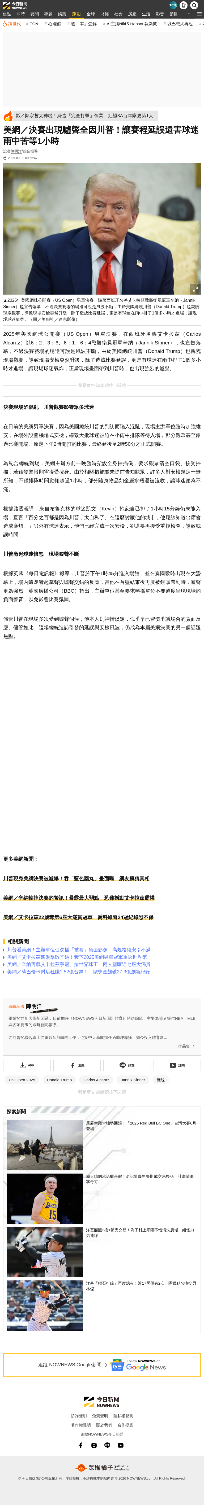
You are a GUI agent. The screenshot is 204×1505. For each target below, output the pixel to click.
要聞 (34, 14)
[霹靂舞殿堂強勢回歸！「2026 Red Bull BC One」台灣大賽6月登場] (102, 1145)
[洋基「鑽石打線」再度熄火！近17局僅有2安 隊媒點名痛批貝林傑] (102, 1305)
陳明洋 (16, 151)
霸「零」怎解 (84, 23)
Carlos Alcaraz (96, 1080)
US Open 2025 (22, 1080)
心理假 (54, 23)
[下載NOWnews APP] (184, 5)
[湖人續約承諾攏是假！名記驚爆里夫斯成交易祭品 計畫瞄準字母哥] (102, 1199)
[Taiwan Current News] (173, 5)
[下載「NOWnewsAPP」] (27, 1065)
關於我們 (104, 1425)
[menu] (199, 14)
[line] (107, 1445)
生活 (146, 14)
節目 (173, 14)
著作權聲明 (81, 1425)
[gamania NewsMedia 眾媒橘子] (102, 1468)
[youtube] (120, 1445)
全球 (91, 14)
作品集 (187, 1046)
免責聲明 (100, 1416)
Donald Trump (59, 1080)
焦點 (7, 14)
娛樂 (62, 14)
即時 (20, 14)
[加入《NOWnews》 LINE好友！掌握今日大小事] (127, 1065)
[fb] (80, 1445)
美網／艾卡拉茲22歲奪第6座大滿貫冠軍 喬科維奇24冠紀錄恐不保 (78, 917)
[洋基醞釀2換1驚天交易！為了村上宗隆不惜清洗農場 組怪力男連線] (102, 1252)
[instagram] (94, 1445)
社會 (118, 14)
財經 (104, 14)
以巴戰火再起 (180, 23)
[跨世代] (11, 24)
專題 (48, 14)
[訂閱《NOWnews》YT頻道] (177, 1065)
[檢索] (194, 5)
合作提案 (125, 1425)
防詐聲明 (79, 1416)
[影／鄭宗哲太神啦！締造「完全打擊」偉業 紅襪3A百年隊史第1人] (86, 116)
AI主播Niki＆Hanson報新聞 (132, 23)
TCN (34, 23)
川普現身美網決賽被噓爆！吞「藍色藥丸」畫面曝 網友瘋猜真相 (76, 878)
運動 (76, 14)
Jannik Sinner (133, 1080)
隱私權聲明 (123, 1416)
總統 (161, 1080)
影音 (160, 14)
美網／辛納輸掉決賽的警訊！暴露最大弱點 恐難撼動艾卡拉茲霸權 (79, 898)
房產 (132, 14)
